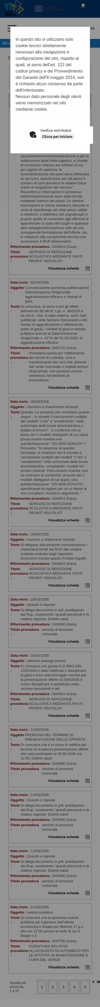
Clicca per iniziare (57, 137)
